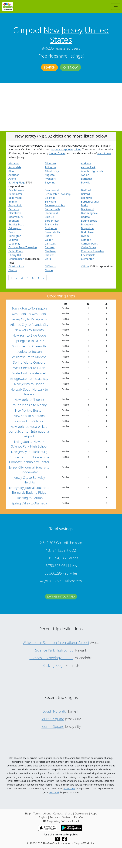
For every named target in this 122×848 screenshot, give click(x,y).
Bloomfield (51, 213)
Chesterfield (88, 255)
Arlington (50, 167)
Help (28, 813)
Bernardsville (52, 209)
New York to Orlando (29, 421)
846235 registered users (61, 48)
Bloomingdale (89, 213)
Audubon (13, 175)
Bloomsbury (15, 217)
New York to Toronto (29, 330)
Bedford (86, 190)
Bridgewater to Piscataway (29, 378)
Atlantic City (52, 171)
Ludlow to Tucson (29, 351)
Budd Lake (87, 232)
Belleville (50, 198)
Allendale (50, 163)
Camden (86, 239)
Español (79, 817)
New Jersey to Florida (29, 384)
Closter (49, 270)
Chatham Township (92, 251)
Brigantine (87, 228)
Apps (94, 813)
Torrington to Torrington (29, 308)
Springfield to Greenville (29, 346)
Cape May (14, 243)
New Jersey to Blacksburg (29, 452)
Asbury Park (88, 167)
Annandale (14, 167)
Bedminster (15, 194)
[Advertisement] (61, 107)
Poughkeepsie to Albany (29, 405)
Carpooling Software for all (61, 821)
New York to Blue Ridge (29, 335)
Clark (48, 259)
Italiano (66, 817)
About (47, 813)
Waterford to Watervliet (29, 373)
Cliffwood (50, 266)
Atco (11, 171)
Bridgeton (51, 228)
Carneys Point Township (22, 247)
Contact (58, 813)
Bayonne (50, 182)
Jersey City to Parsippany (29, 319)
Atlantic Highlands (92, 171)
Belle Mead (15, 198)
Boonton (13, 220)
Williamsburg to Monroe (29, 357)
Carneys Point (89, 243)
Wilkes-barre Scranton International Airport (56, 642)
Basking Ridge (16, 182)
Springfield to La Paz (29, 341)
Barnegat (86, 178)
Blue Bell (50, 217)
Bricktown (87, 224)
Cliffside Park (16, 266)
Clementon (87, 259)
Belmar (12, 201)
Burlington (14, 236)
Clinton (12, 270)
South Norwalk (54, 711)
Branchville (51, 224)
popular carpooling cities (66, 149)
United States (57, 153)
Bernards (13, 209)
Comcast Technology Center (51, 657)
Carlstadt (50, 243)
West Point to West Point (29, 314)
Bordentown (52, 220)
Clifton (85, 266)
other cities (69, 788)
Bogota (85, 217)
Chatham (50, 251)
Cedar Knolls (15, 251)
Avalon (85, 175)
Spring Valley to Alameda (29, 503)
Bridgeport (14, 228)
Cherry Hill (14, 255)
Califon (49, 239)
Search (49, 67)
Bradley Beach (16, 224)
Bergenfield (15, 205)
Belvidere (50, 201)
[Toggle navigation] (115, 6)
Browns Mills (52, 232)
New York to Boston (29, 410)
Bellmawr (86, 198)
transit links (104, 153)
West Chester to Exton (29, 368)
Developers (81, 813)
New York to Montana (29, 416)
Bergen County (90, 201)
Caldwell (13, 239)
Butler (48, 236)
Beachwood (52, 190)
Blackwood (87, 209)
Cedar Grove (88, 247)
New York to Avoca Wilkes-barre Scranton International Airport (29, 431)
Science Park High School (54, 650)
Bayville (85, 182)
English (42, 817)
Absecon (13, 163)
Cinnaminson (16, 259)
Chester (49, 255)
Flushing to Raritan (29, 498)
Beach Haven (16, 190)
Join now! (70, 67)
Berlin (84, 205)
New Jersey (63, 30)
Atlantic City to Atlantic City (29, 324)
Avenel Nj (50, 178)
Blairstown (14, 213)
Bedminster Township (58, 194)
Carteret (50, 247)
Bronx (12, 232)
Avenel (12, 178)
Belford (85, 194)
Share (68, 813)
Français (55, 817)
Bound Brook (89, 220)
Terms (37, 813)
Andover (86, 163)
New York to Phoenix (29, 399)
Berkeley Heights (55, 205)
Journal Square (52, 718)
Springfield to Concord (29, 362)
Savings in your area (61, 599)
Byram (85, 236)
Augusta (50, 175)
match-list (54, 792)
